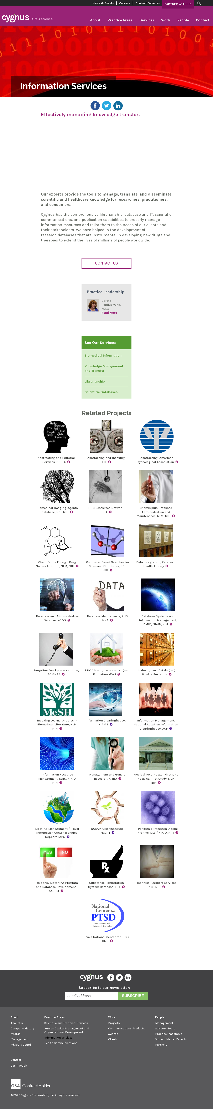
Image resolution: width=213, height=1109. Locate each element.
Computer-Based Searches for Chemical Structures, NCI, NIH (107, 566)
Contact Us (106, 263)
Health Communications (60, 1043)
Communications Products (126, 1028)
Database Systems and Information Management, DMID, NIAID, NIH (158, 620)
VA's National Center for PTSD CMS (107, 939)
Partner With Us (178, 4)
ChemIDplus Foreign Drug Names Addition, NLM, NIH (56, 564)
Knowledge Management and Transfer (104, 368)
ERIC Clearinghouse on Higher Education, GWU (106, 672)
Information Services (58, 1037)
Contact (202, 20)
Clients (113, 1039)
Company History (22, 1028)
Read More (109, 313)
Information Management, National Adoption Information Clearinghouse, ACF (156, 724)
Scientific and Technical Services (66, 1023)
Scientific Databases (101, 392)
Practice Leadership (168, 1034)
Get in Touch (19, 1065)
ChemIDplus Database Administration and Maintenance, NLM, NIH (154, 512)
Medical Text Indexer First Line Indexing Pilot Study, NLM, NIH (156, 778)
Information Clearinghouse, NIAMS (105, 722)
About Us (17, 1023)
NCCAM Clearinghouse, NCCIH (107, 831)
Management (20, 1039)
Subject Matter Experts (171, 1039)
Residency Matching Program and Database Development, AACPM (56, 887)
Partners (161, 1044)
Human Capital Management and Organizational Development (66, 1030)
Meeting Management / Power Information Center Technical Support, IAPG (57, 833)
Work (165, 20)
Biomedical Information (103, 355)
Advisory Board (21, 1044)
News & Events (103, 3)
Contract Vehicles (148, 3)
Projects (114, 1023)
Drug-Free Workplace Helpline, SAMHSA (56, 672)
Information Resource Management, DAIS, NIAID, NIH (57, 778)
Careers (124, 3)
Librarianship (95, 381)
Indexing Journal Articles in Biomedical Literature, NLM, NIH (57, 724)
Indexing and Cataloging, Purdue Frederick (156, 672)
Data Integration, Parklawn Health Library (155, 564)
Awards (16, 1034)
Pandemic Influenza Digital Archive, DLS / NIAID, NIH (158, 831)
